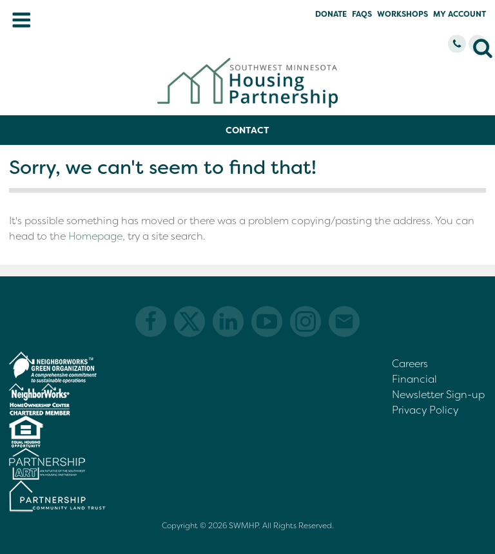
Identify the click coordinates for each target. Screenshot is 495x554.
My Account (459, 14)
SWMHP (243, 526)
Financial (414, 379)
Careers (410, 363)
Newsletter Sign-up (438, 394)
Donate (331, 14)
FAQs (362, 14)
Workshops (402, 14)
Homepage (95, 236)
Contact (247, 130)
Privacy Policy (425, 410)
